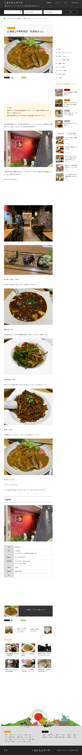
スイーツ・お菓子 (62, 70)
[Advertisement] (28, 92)
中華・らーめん (11, 28)
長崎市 (44, 734)
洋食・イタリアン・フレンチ (65, 52)
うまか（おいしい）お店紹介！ (14, 18)
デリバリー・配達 (21, 741)
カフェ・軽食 (61, 67)
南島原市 (44, 737)
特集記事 (49, 2)
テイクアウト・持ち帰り (10, 741)
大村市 (63, 734)
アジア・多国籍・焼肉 (63, 60)
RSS (6, 750)
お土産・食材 (61, 74)
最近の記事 (61, 133)
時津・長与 (50, 734)
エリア (65, 2)
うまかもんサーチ (41, 750)
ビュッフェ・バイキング (20, 739)
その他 (60, 77)
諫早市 (57, 734)
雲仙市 (68, 734)
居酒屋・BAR (61, 63)
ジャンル (58, 2)
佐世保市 (69, 737)
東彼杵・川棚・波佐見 (59, 737)
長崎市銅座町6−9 (19, 553)
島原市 (74, 734)
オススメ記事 (72, 133)
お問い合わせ (75, 2)
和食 (59, 49)
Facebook (4, 750)
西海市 (50, 737)
